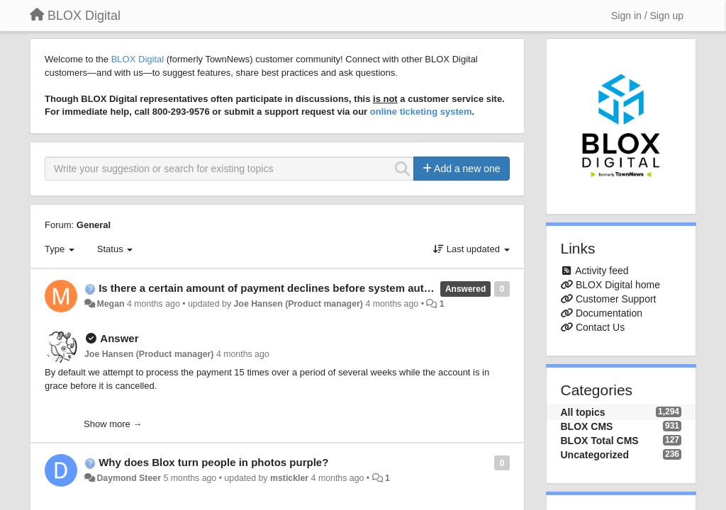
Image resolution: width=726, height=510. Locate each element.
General (94, 225)
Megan (110, 304)
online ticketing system (421, 111)
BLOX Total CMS (600, 440)
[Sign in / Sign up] (647, 16)
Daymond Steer (128, 478)
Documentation (609, 313)
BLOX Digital (137, 59)
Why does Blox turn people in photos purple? (213, 462)
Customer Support (616, 299)
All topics (583, 412)
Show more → (113, 424)
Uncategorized (595, 454)
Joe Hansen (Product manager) (297, 304)
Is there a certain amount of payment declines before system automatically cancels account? (333, 288)
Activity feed (601, 270)
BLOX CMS (587, 426)
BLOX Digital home (618, 284)
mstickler (289, 478)
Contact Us (600, 327)
